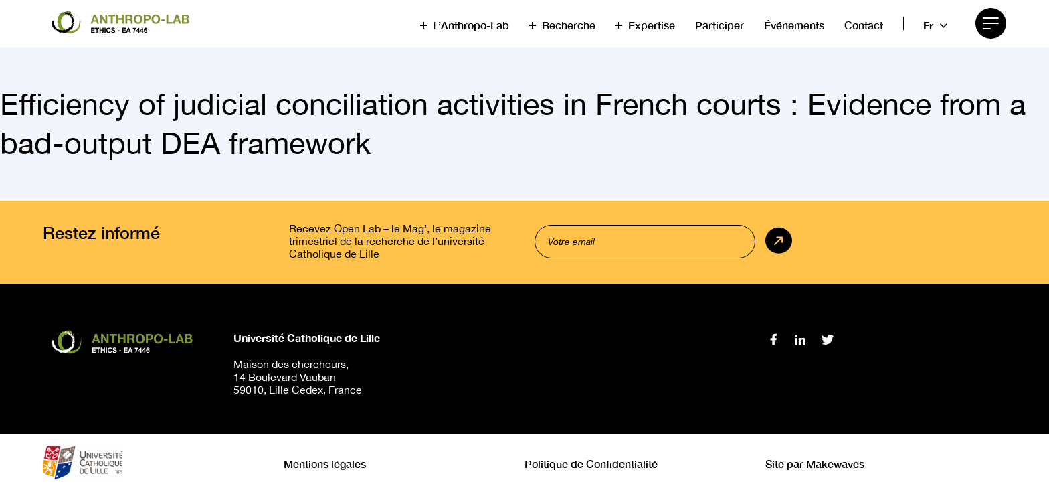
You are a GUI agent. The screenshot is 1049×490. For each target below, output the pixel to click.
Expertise (651, 25)
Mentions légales (325, 463)
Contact (863, 25)
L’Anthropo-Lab (471, 25)
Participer (719, 25)
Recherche (568, 25)
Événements (794, 25)
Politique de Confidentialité (591, 463)
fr (928, 25)
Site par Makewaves (814, 463)
